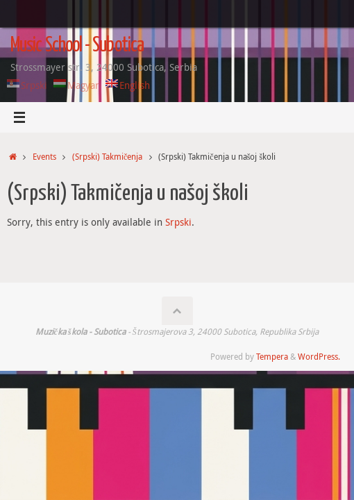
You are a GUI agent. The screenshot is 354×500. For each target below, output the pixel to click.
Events (44, 156)
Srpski (178, 222)
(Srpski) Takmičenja (107, 156)
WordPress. (319, 356)
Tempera (272, 356)
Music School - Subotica (77, 46)
